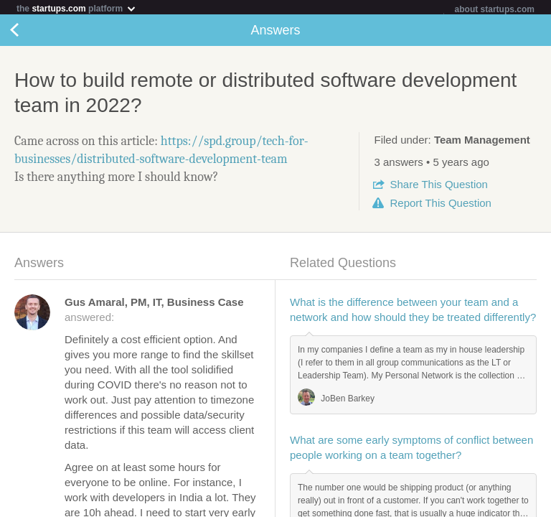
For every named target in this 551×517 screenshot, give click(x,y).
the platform (77, 8)
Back (28, 33)
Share (438, 187)
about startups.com (494, 9)
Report (440, 206)
